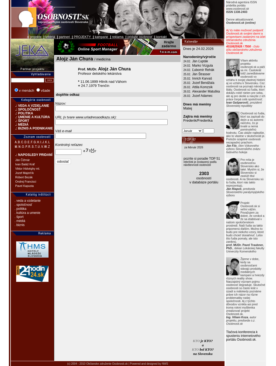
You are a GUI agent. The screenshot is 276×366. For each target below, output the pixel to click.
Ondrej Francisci (25, 181)
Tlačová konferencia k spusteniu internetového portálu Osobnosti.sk (243, 335)
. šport (19, 217)
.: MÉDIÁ (20, 124)
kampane (101, 37)
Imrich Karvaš (202, 78)
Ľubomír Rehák (203, 70)
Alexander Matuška (206, 91)
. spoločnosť (23, 205)
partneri (64, 37)
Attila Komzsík (202, 87)
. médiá (20, 221)
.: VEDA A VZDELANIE (30, 106)
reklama (118, 37)
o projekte (34, 37)
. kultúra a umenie (27, 213)
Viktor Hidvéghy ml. (27, 168)
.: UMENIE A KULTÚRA (30, 117)
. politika (20, 209)
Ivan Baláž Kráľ (25, 164)
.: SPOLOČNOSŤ (26, 109)
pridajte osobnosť (140, 37)
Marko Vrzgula (202, 65)
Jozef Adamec (202, 96)
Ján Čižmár (22, 160)
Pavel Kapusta (24, 185)
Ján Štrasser (201, 74)
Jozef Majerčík (24, 173)
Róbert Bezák (24, 177)
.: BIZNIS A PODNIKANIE (32, 128)
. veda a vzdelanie (28, 201)
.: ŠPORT (20, 121)
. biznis (20, 225)
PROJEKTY (82, 37)
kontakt (161, 37)
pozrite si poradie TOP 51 (202, 158)
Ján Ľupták (200, 61)
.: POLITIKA (22, 113)
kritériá (50, 37)
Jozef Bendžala (203, 83)
